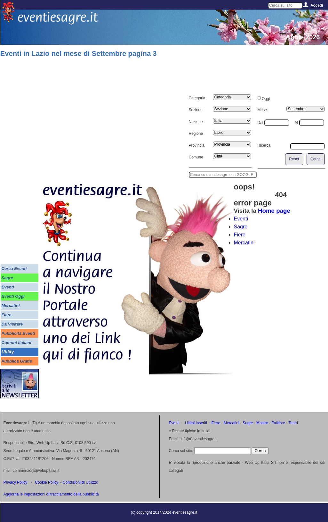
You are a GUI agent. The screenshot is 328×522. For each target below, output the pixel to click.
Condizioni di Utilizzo (80, 482)
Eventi (241, 218)
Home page (274, 210)
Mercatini (244, 242)
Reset (294, 159)
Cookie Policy (46, 482)
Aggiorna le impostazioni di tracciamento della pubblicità (51, 494)
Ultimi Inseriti (195, 423)
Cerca (315, 159)
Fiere (239, 234)
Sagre (241, 226)
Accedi (316, 5)
